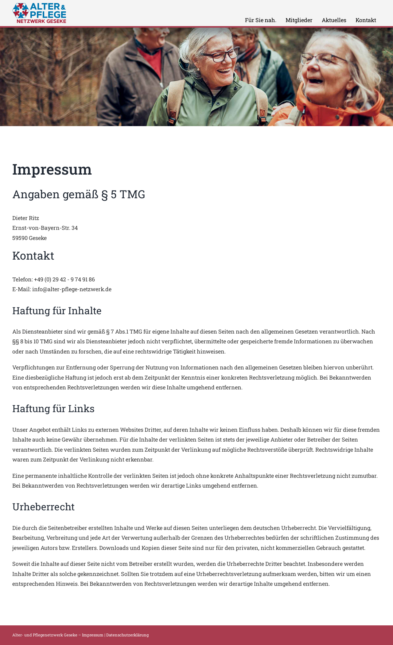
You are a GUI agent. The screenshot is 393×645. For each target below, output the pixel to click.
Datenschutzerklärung (127, 635)
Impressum (92, 635)
